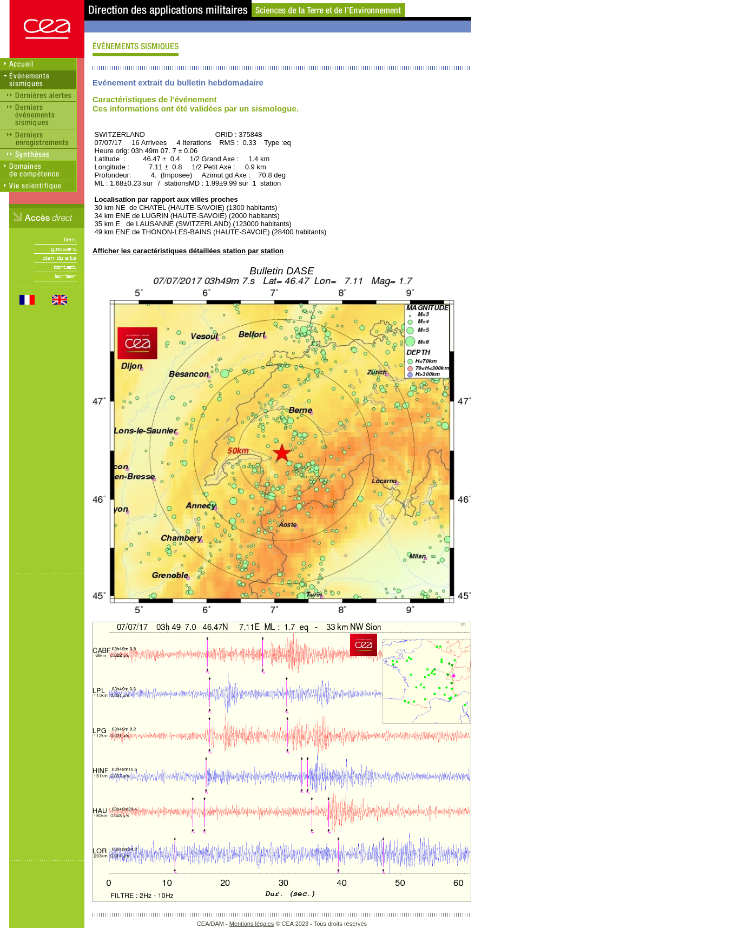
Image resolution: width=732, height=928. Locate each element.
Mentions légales (251, 923)
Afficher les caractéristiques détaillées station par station (188, 251)
